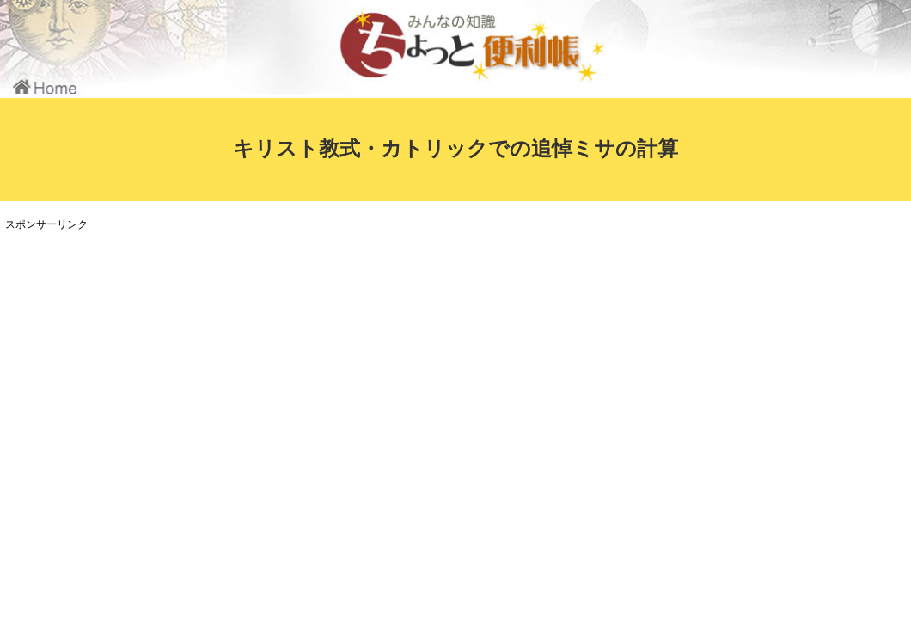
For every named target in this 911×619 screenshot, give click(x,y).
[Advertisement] (322, 356)
